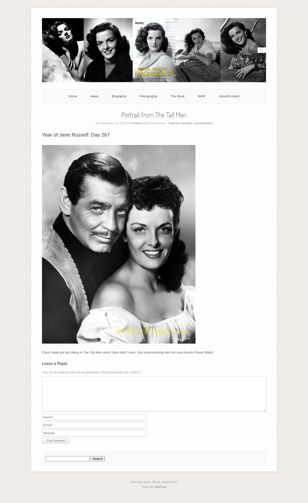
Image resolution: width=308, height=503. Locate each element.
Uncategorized (203, 123)
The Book (178, 96)
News (94, 96)
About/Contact (229, 96)
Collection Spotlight (180, 123)
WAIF (202, 96)
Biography (119, 96)
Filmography (148, 96)
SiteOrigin (160, 492)
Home (72, 96)
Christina (136, 123)
